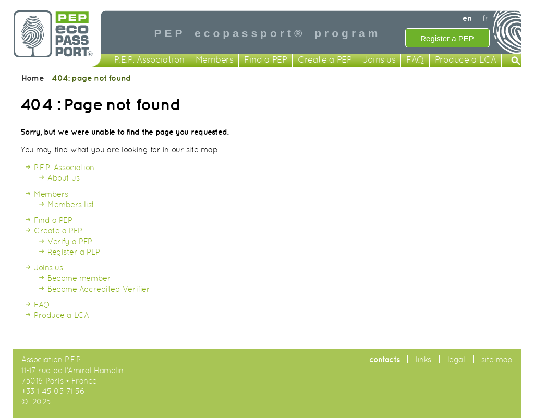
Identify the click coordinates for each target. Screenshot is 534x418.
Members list (70, 204)
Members (215, 60)
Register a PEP (447, 38)
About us (63, 177)
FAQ (415, 60)
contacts (384, 359)
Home (32, 77)
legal (456, 359)
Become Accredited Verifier (98, 288)
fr (485, 18)
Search (516, 61)
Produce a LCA (465, 60)
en (467, 18)
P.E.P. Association (149, 60)
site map (497, 359)
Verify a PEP (69, 241)
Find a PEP (265, 60)
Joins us (378, 60)
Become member (79, 277)
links (423, 359)
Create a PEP (324, 60)
